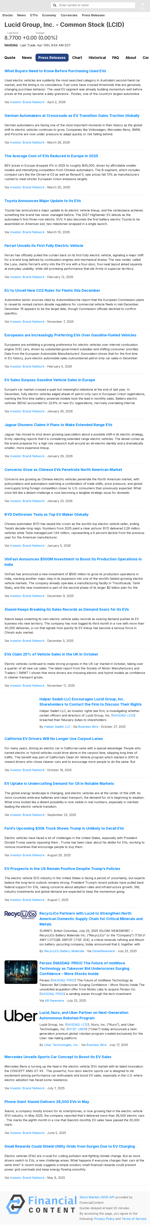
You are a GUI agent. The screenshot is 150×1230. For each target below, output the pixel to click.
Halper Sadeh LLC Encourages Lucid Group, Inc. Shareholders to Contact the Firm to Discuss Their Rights (90, 702)
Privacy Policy (104, 1219)
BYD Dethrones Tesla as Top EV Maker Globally (47, 514)
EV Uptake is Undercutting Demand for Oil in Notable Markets (59, 783)
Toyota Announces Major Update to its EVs (43, 200)
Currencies (69, 15)
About (131, 57)
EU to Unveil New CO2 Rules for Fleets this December (52, 290)
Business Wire (88, 727)
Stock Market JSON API (97, 1197)
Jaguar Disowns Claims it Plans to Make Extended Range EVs (58, 425)
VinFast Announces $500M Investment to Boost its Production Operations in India (73, 562)
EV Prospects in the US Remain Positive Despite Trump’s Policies (62, 868)
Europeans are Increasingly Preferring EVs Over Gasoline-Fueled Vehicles (70, 335)
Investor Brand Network (27, 102)
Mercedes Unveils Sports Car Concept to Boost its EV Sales (58, 1057)
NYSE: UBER (77, 1029)
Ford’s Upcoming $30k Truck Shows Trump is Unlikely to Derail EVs (64, 828)
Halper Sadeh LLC (57, 727)
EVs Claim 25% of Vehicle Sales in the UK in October (51, 654)
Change (40, 33)
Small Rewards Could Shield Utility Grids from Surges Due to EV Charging (70, 1146)
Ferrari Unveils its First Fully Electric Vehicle (44, 245)
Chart (77, 57)
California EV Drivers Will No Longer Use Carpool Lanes (54, 738)
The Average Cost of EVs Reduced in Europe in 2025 (51, 156)
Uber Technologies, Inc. (61, 1045)
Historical (97, 57)
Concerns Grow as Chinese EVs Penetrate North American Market (63, 469)
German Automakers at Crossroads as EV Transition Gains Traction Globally (72, 115)
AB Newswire (54, 1000)
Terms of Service (134, 1219)
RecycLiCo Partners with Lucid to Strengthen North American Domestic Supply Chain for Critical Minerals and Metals (91, 918)
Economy (49, 15)
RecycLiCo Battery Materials (64, 951)
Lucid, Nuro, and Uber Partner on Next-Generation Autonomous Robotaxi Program (83, 1015)
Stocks (7, 15)
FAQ (115, 57)
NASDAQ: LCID (123, 715)
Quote (9, 57)
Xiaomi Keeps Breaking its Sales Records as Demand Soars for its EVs (67, 609)
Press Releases (93, 15)
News (21, 15)
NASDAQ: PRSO (63, 980)
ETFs (34, 15)
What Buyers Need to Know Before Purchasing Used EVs (55, 71)
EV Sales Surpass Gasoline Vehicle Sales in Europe (50, 380)
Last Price (12, 33)
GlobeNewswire (103, 951)
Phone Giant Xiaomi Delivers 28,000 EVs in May (47, 1101)
